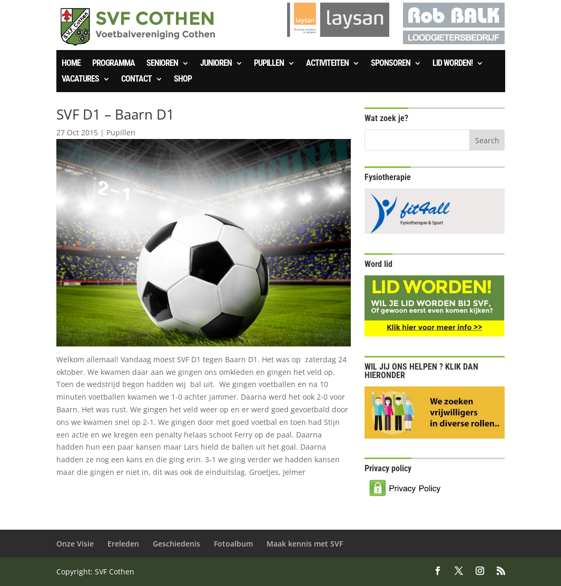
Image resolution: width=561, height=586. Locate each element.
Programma (113, 63)
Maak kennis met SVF (305, 544)
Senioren (162, 63)
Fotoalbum (233, 544)
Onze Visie (75, 544)
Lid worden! (452, 63)
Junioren (216, 63)
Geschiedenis (176, 544)
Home (71, 63)
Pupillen (269, 63)
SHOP (183, 79)
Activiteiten (327, 63)
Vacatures (80, 79)
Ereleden (123, 544)
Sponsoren (390, 63)
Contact (136, 79)
